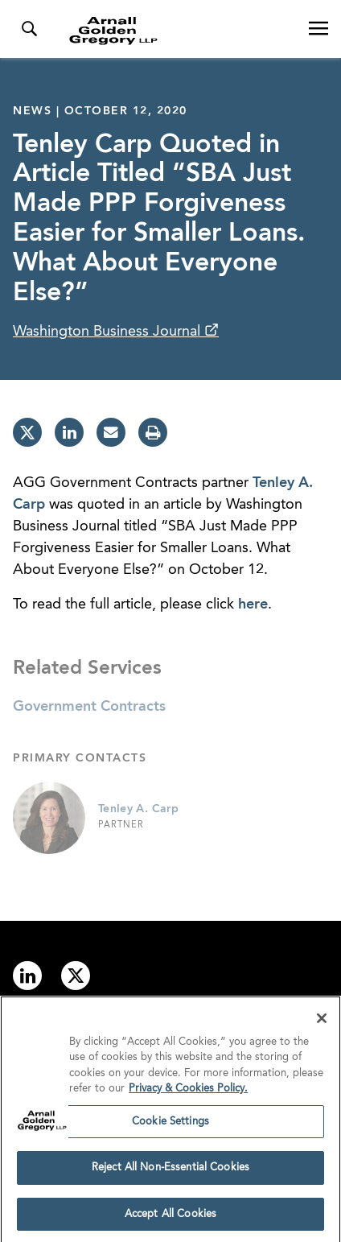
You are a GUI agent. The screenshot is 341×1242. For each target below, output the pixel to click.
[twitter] (27, 432)
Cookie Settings (170, 1125)
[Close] (321, 1021)
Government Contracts (89, 706)
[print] (152, 432)
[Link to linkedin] (27, 975)
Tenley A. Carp (138, 809)
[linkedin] (69, 432)
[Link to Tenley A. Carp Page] (49, 818)
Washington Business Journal (108, 331)
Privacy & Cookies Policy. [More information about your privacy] (188, 1092)
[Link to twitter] (75, 975)
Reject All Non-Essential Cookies (170, 1171)
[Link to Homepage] (177, 30)
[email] (111, 432)
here (253, 604)
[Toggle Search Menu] (29, 29)
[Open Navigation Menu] (318, 29)
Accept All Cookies (170, 1218)
